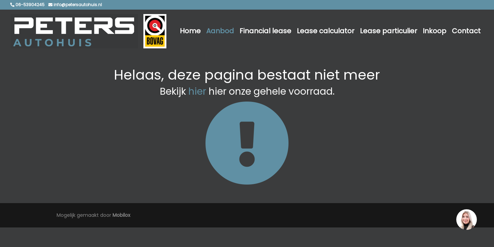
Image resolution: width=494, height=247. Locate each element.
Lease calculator (325, 31)
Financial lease (265, 31)
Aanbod (220, 31)
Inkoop (434, 31)
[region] (466, 219)
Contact (466, 31)
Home (190, 31)
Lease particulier (388, 31)
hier (197, 91)
